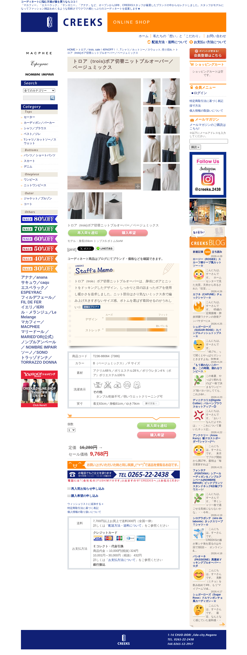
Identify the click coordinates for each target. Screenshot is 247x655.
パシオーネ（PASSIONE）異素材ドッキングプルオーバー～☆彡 (207, 561)
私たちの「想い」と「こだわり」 (177, 36)
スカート (29, 161)
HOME (71, 49)
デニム (28, 166)
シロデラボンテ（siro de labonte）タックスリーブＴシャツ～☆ (208, 521)
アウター (39, 193)
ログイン (200, 93)
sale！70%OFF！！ (39, 229)
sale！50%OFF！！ (39, 249)
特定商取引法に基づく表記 (83, 508)
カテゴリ (39, 107)
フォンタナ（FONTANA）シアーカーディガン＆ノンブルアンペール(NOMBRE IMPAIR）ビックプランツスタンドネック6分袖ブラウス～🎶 (208, 480)
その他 (39, 212)
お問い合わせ (216, 36)
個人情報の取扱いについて (206, 110)
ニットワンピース (35, 185)
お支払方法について (121, 560)
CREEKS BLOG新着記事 (208, 241)
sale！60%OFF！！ (39, 239)
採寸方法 (195, 105)
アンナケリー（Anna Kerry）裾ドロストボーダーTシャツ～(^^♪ (206, 438)
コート (28, 204)
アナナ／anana (34, 277)
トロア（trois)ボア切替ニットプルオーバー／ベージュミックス (122, 51)
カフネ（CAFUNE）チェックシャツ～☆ (207, 296)
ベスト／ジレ (32, 134)
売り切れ (167, 49)
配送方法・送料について (169, 42)
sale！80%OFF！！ (39, 219)
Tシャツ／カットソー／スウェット (140, 49)
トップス (39, 112)
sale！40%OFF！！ (107, 49)
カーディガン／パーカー (39, 122)
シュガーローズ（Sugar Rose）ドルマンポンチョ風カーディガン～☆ (208, 598)
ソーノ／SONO (34, 352)
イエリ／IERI (32, 307)
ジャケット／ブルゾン (38, 198)
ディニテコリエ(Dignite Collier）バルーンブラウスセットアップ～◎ (207, 403)
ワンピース (39, 175)
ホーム (143, 36)
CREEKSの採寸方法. (151, 403)
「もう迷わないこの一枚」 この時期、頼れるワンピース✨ (207, 368)
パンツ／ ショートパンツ (40, 155)
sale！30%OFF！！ (39, 269)
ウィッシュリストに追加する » (85, 503)
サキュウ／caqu (35, 282)
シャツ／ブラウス (35, 128)
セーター (29, 117)
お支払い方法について (210, 42)
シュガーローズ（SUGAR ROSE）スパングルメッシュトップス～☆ (207, 331)
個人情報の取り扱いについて (84, 511)
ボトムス (39, 150)
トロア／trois (86, 49)
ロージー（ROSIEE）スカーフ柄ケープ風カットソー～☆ (207, 262)
